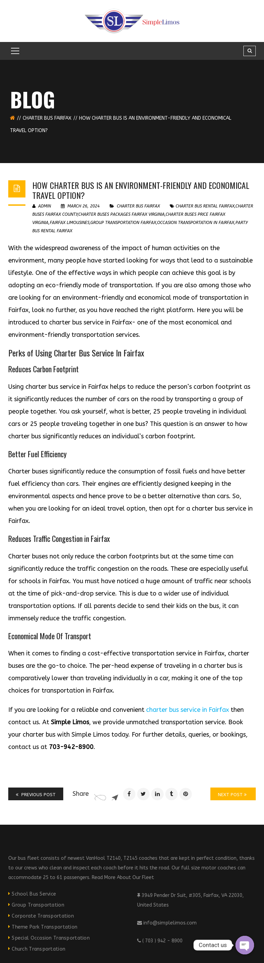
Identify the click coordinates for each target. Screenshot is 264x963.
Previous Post (36, 794)
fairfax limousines (69, 222)
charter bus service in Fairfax (187, 710)
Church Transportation (38, 949)
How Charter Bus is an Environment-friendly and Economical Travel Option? (140, 190)
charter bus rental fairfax (205, 206)
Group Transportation (38, 905)
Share (81, 794)
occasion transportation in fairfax (195, 222)
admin (41, 206)
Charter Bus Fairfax (47, 118)
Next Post (232, 794)
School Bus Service (34, 894)
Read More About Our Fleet (123, 877)
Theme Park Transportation (44, 927)
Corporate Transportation (43, 916)
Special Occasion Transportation (51, 938)
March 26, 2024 (81, 206)
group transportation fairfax (123, 222)
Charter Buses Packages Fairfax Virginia (121, 214)
